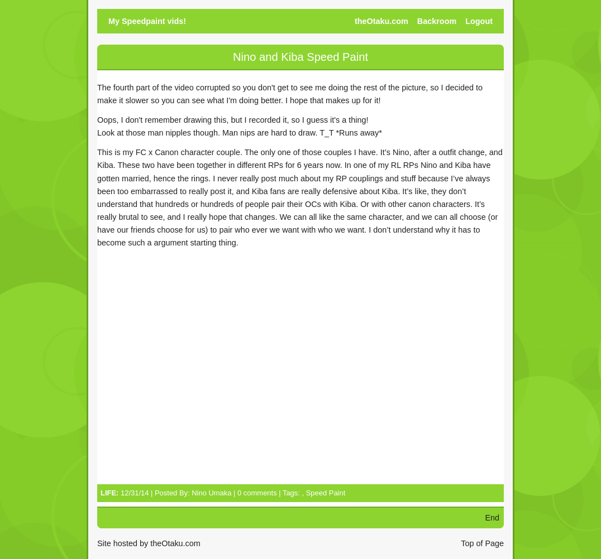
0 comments (257, 493)
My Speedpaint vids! (147, 21)
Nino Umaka (211, 493)
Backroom (436, 21)
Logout (479, 21)
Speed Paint (326, 493)
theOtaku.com (381, 21)
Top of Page (482, 543)
